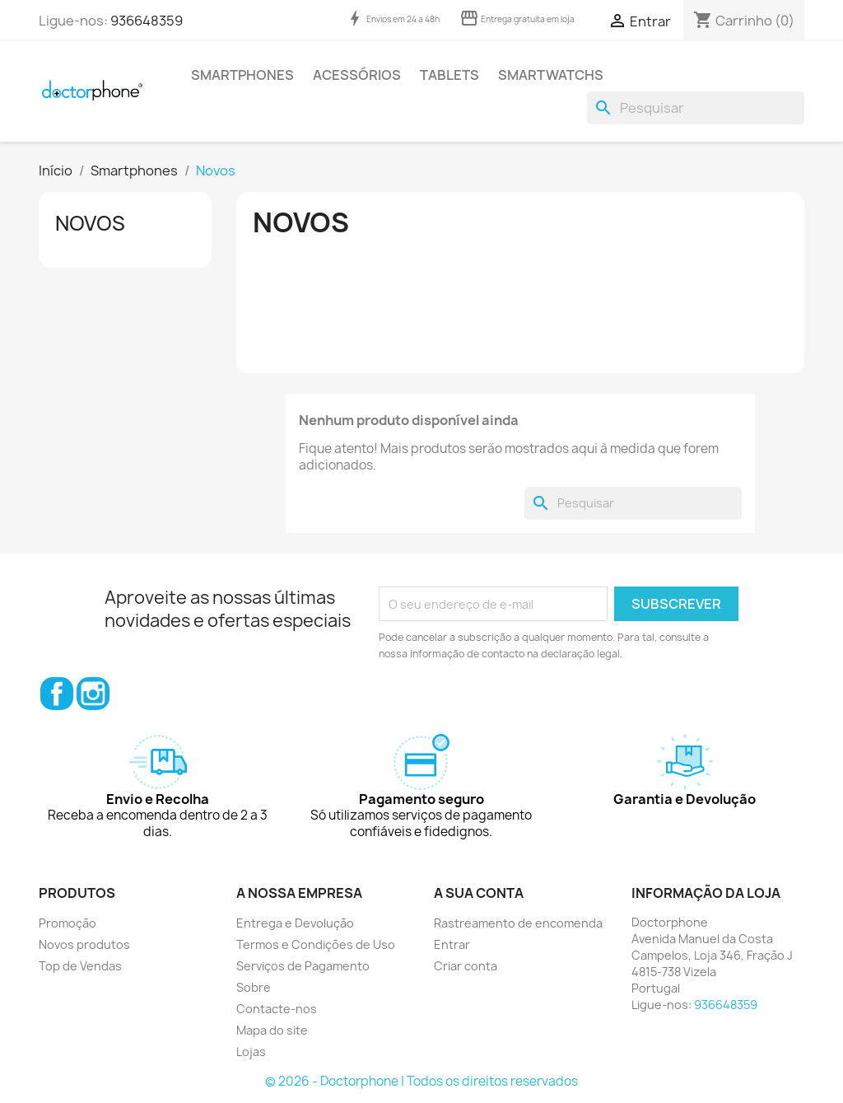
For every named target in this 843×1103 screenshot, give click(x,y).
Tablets (449, 75)
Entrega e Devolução (295, 923)
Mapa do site (272, 1030)
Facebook (56, 693)
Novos (90, 223)
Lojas (251, 1051)
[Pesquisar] (695, 107)
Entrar (452, 944)
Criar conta (465, 966)
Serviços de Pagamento (303, 966)
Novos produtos (84, 944)
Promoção (67, 923)
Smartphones (242, 75)
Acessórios (357, 75)
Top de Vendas (80, 966)
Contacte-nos (276, 1009)
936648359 (146, 21)
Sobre (253, 987)
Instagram (93, 693)
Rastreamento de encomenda (518, 923)
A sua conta (479, 893)
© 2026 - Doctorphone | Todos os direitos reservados (421, 1081)
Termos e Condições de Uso (315, 944)
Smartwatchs (550, 75)
